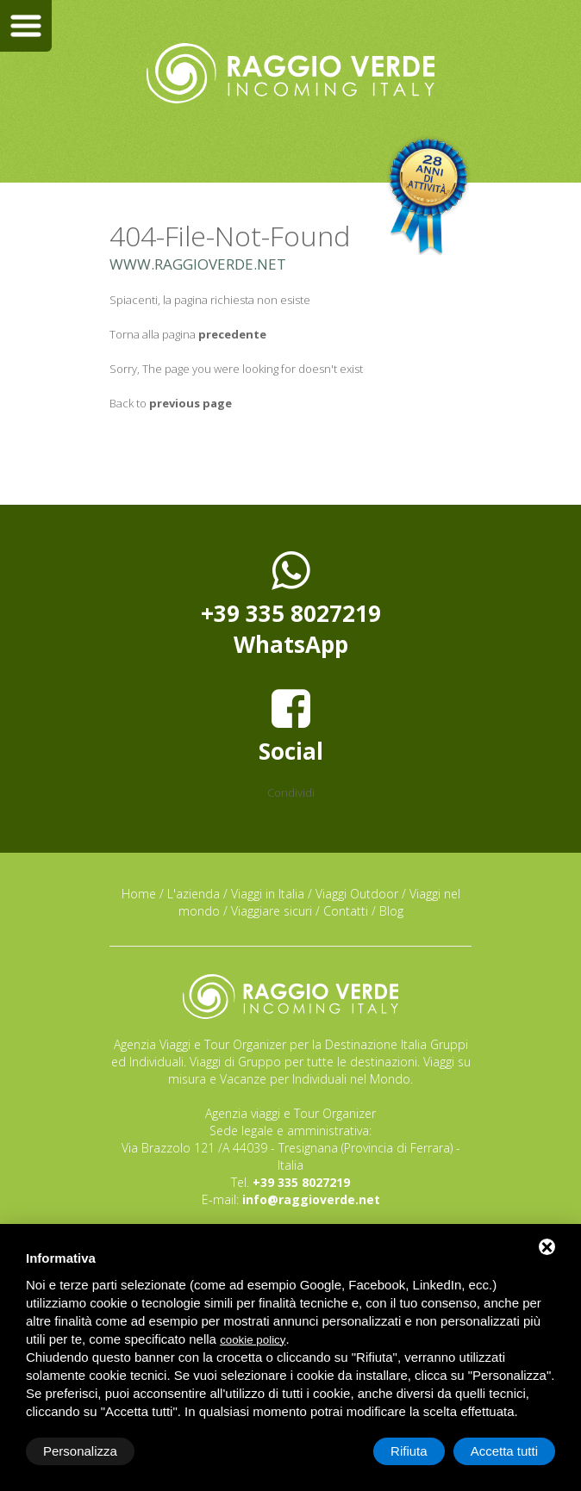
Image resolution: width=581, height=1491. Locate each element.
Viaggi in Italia (267, 893)
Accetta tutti (504, 1451)
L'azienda (193, 893)
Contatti (345, 911)
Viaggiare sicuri (271, 911)
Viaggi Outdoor (356, 893)
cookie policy (252, 1339)
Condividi (291, 792)
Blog (391, 911)
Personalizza (80, 1451)
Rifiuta (409, 1451)
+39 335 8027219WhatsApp (291, 604)
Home (139, 893)
